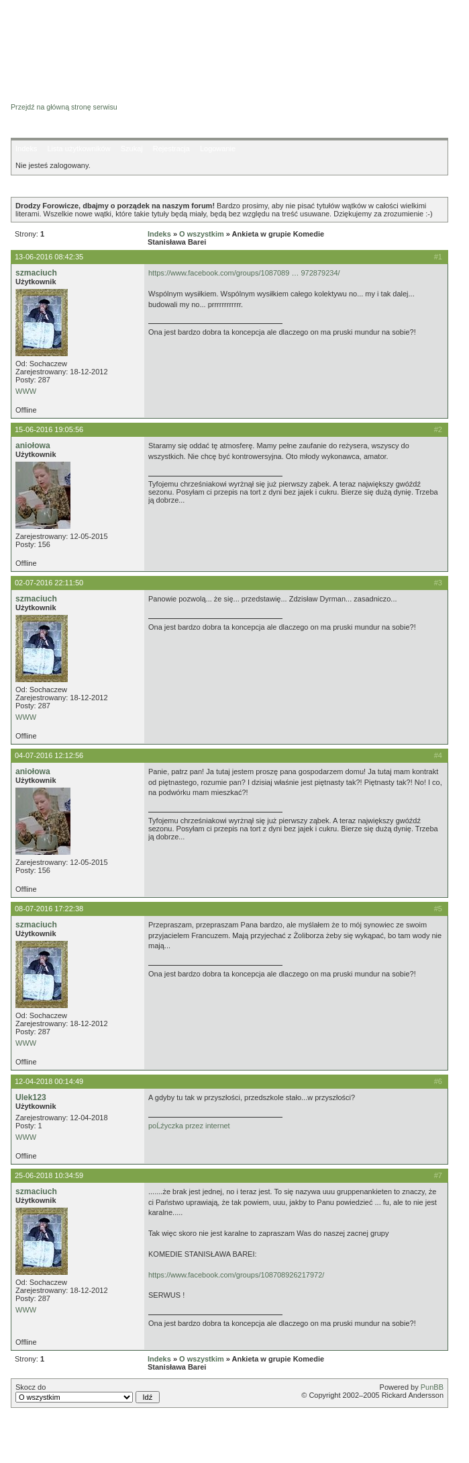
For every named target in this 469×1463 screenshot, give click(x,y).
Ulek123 (30, 1097)
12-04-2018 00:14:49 (49, 1081)
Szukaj (132, 148)
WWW (25, 391)
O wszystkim (201, 234)
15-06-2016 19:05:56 (49, 429)
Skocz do (87, 1393)
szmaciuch (36, 273)
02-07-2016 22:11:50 (49, 583)
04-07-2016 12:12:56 (49, 755)
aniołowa (32, 445)
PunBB (432, 1387)
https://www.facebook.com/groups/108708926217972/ (236, 1275)
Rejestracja (171, 148)
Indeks (26, 148)
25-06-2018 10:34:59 (49, 1175)
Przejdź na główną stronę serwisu (64, 107)
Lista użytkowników (78, 148)
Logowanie (218, 148)
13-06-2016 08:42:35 (49, 257)
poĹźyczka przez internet (189, 1126)
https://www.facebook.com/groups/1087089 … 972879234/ (244, 273)
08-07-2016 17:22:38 (49, 909)
